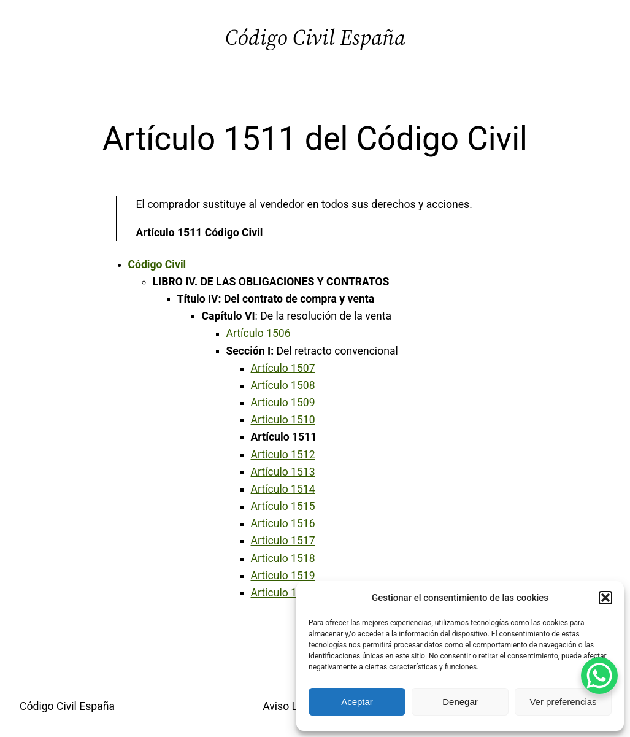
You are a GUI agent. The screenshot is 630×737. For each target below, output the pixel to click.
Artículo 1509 (283, 402)
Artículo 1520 (283, 593)
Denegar (460, 701)
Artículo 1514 (283, 489)
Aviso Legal (290, 706)
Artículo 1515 (283, 506)
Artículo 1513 (283, 472)
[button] (605, 598)
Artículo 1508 (283, 385)
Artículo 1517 (283, 540)
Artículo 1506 (258, 333)
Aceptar (357, 701)
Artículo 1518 (283, 558)
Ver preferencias (562, 701)
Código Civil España (315, 37)
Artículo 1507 (283, 368)
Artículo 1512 (283, 455)
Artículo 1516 (283, 523)
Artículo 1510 (283, 420)
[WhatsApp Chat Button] (599, 675)
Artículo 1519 (283, 575)
